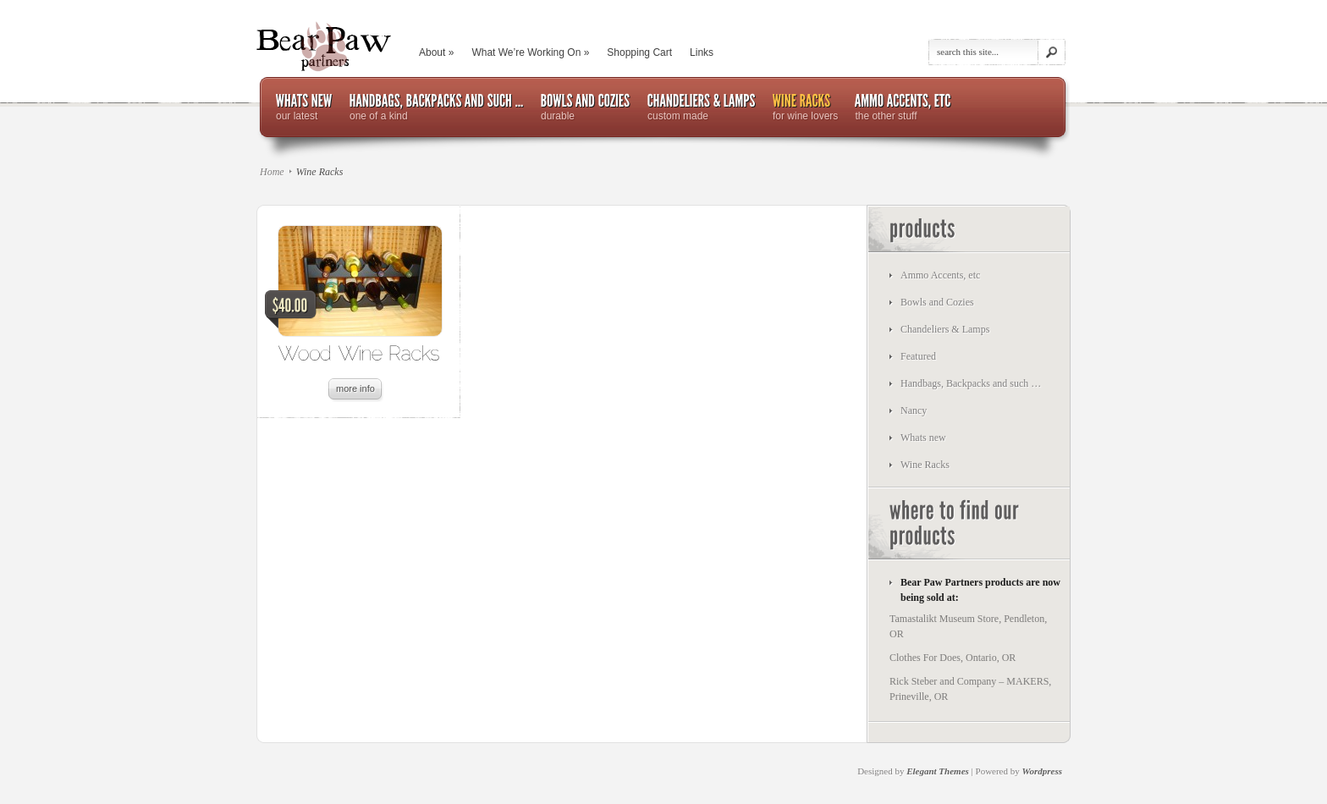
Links (701, 52)
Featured (918, 356)
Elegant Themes (937, 771)
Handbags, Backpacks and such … (970, 383)
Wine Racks (925, 465)
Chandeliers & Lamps (944, 329)
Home (272, 172)
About (436, 52)
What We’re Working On (530, 52)
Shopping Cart (639, 52)
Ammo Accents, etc (940, 275)
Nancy (913, 410)
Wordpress (1042, 771)
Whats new (923, 437)
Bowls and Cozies (937, 302)
